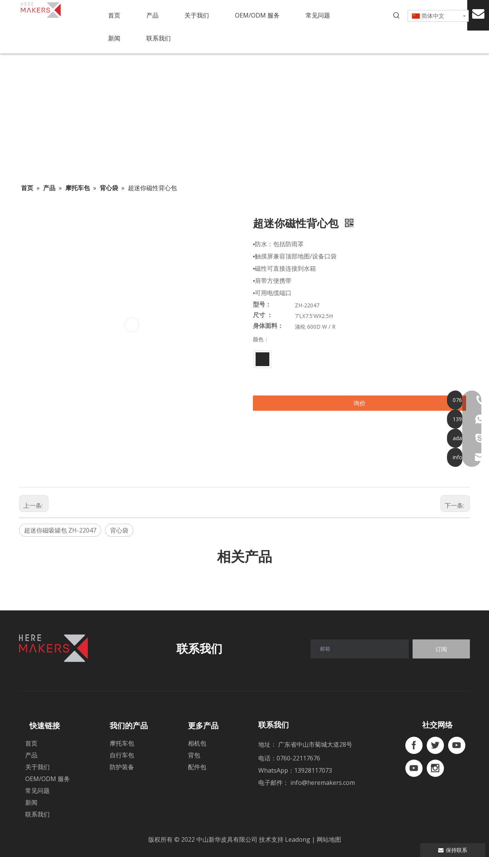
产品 (31, 755)
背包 (194, 755)
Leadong (298, 839)
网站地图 (329, 839)
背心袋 (119, 530)
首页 (31, 743)
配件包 (197, 767)
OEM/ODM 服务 (47, 779)
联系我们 (37, 814)
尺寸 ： (263, 315)
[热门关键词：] (396, 16)
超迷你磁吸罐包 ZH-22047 (60, 530)
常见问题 (37, 790)
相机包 (197, 743)
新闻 (31, 802)
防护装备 (122, 767)
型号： (262, 304)
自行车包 (122, 755)
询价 (359, 403)
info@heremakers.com (322, 782)
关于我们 (37, 767)
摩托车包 (122, 743)
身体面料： (268, 326)
